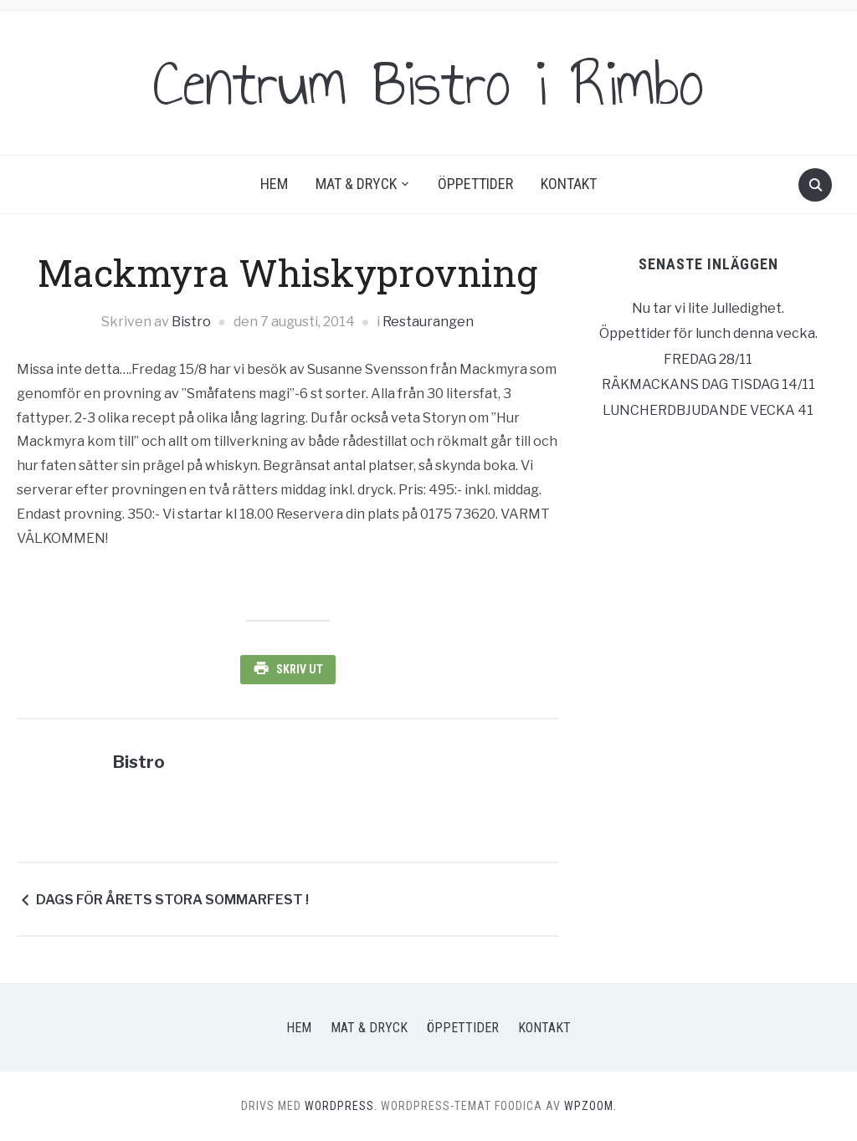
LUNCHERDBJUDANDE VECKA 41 (708, 410)
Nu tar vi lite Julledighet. (708, 308)
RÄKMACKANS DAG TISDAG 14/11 (708, 384)
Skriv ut (299, 669)
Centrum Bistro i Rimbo (428, 83)
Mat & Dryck (356, 183)
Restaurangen (428, 322)
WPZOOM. (590, 1106)
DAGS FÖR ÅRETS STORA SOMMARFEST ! (172, 900)
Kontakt (569, 183)
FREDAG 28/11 (708, 359)
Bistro (191, 322)
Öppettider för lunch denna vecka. (708, 333)
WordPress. (341, 1106)
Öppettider (475, 183)
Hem (274, 183)
